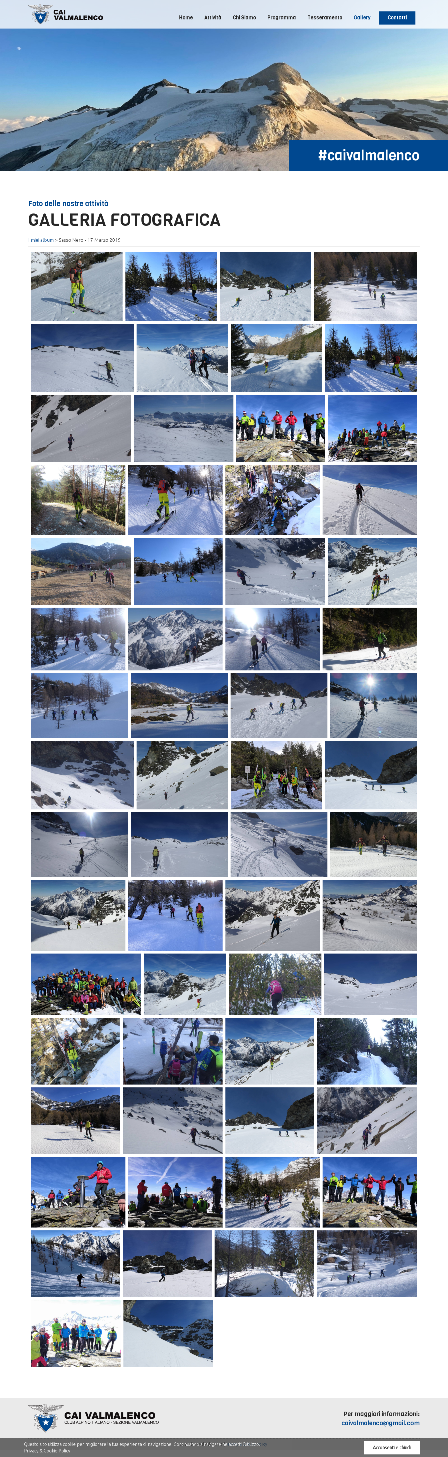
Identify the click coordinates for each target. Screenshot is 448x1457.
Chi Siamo (244, 17)
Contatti (397, 17)
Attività (212, 17)
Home (186, 17)
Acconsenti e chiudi (392, 1447)
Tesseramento (324, 17)
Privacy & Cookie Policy (47, 1450)
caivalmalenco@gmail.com (380, 1423)
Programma (281, 17)
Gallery (362, 17)
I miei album (41, 240)
